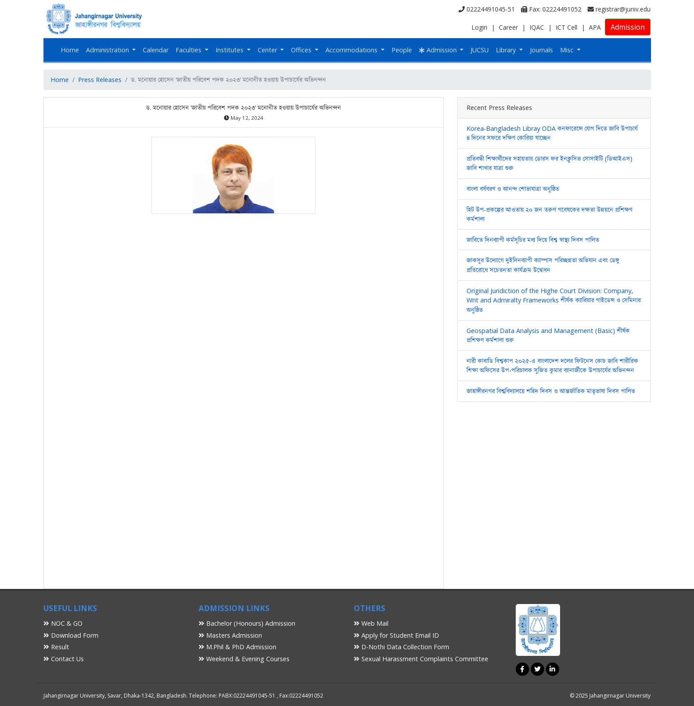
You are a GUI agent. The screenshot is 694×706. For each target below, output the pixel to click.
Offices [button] (302, 50)
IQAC (536, 27)
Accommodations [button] (352, 50)
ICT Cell (566, 27)
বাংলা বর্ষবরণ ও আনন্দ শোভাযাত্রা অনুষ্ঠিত (513, 188)
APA (595, 27)
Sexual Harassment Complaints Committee (421, 659)
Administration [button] (108, 50)
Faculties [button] (189, 50)
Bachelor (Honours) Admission (247, 623)
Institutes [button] (230, 50)
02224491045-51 (487, 9)
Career (508, 27)
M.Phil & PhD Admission (237, 647)
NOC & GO (62, 623)
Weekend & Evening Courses (244, 659)
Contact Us (63, 659)
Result (56, 647)
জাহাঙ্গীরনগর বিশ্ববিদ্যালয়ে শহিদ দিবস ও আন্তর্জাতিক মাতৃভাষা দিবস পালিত (551, 391)
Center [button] (268, 50)
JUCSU (480, 50)
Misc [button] (567, 50)
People (402, 50)
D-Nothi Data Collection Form (401, 647)
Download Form (70, 635)
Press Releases (100, 79)
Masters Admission (230, 635)
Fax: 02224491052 (551, 9)
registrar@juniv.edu (619, 9)
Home (70, 50)
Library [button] (507, 50)
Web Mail (371, 623)
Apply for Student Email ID (396, 635)
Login (479, 27)
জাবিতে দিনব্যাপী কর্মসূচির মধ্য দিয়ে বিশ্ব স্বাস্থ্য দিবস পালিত (533, 239)
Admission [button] (439, 50)
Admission (628, 27)
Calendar (156, 50)
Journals (541, 50)
